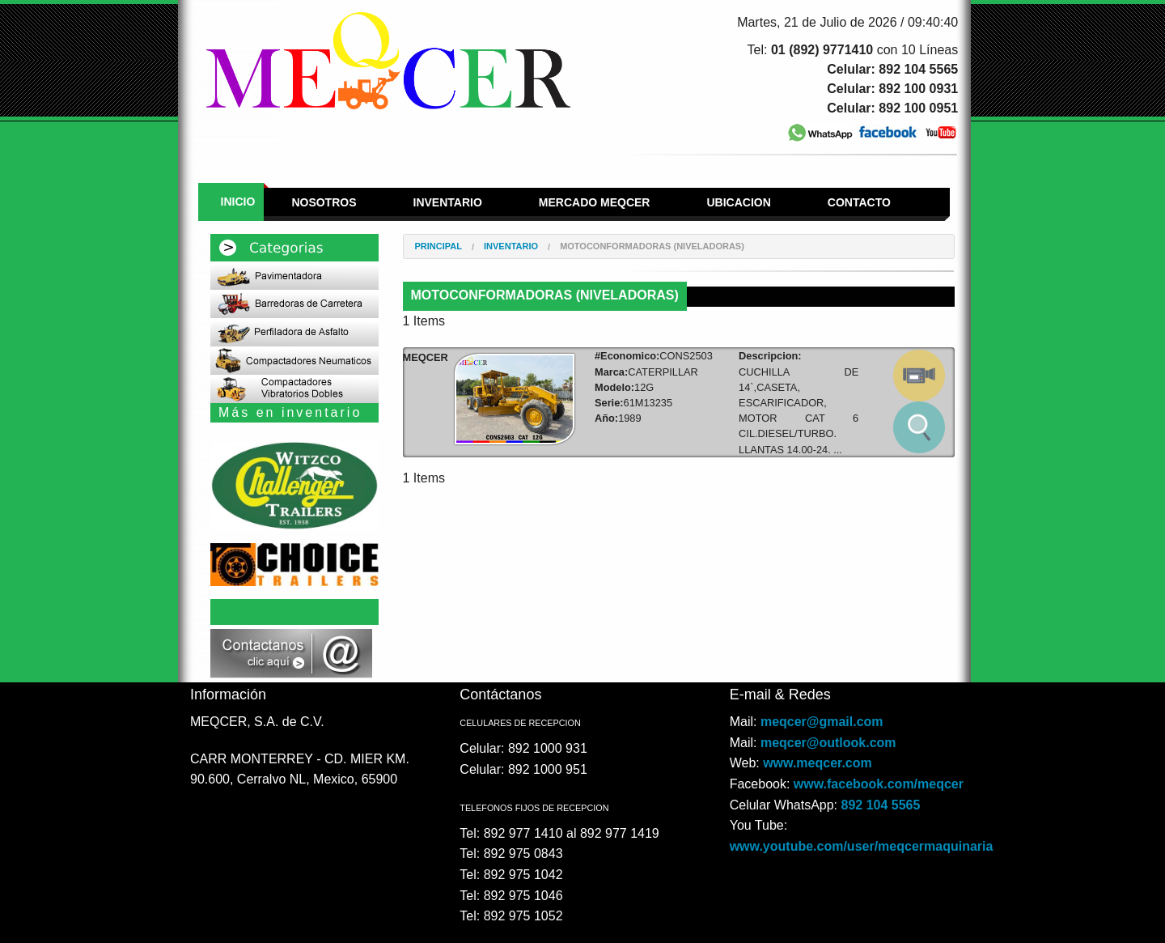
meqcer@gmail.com (821, 721)
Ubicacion (738, 202)
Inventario (447, 202)
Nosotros (323, 202)
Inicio (238, 201)
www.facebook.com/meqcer (879, 784)
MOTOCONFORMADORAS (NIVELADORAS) (652, 246)
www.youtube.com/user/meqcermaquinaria (861, 846)
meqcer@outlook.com (828, 743)
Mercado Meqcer (594, 202)
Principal (438, 246)
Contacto (859, 202)
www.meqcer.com (817, 763)
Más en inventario (290, 412)
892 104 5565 (881, 805)
